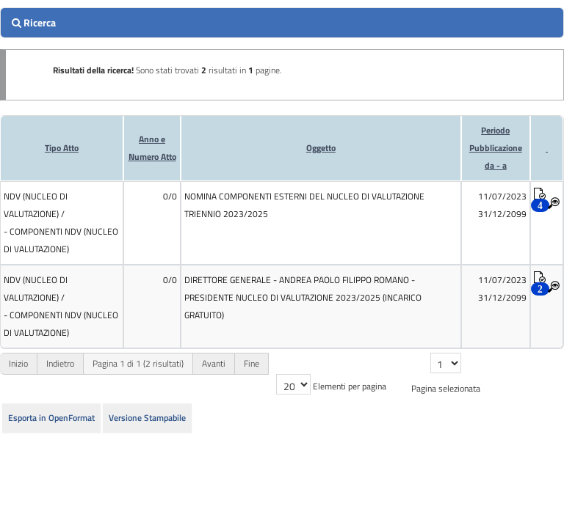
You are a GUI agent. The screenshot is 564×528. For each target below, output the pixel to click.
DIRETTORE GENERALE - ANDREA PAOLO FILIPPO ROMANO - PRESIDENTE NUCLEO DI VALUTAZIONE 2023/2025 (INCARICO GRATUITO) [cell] (303, 297)
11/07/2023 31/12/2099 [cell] (502, 205)
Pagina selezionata (445, 388)
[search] (282, 22)
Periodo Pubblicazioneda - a (495, 147)
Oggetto (321, 148)
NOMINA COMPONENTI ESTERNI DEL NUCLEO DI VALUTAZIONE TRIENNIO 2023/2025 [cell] (304, 205)
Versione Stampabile (147, 418)
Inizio (18, 363)
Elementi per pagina (349, 386)
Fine (251, 363)
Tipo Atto (62, 148)
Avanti (213, 363)
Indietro (60, 363)
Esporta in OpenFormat (51, 418)
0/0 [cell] (170, 196)
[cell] (61, 223)
